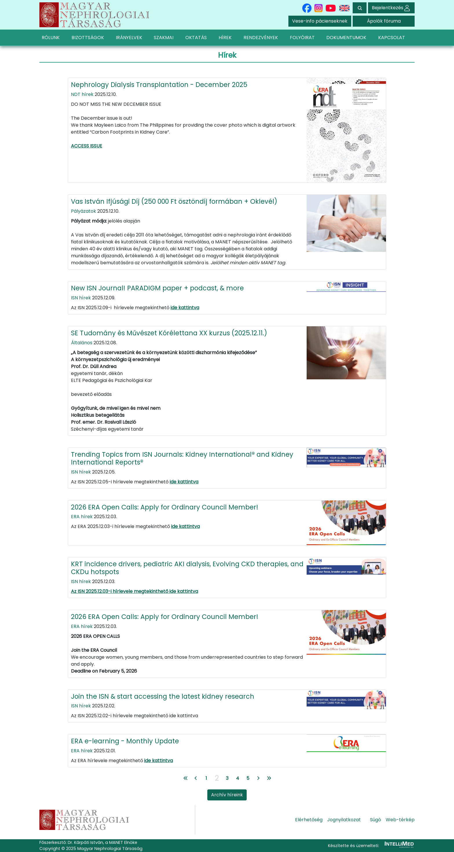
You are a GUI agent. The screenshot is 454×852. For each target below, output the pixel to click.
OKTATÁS (196, 37)
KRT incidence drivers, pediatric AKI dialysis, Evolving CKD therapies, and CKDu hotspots (187, 567)
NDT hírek (82, 94)
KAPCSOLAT (391, 37)
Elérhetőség (309, 819)
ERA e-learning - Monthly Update (125, 741)
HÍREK (225, 37)
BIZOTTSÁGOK (88, 37)
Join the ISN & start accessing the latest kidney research (162, 696)
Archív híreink (227, 794)
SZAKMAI (163, 37)
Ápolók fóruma (384, 21)
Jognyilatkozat (344, 819)
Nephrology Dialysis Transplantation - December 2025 (159, 84)
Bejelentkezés (391, 7)
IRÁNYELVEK (129, 37)
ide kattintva (185, 307)
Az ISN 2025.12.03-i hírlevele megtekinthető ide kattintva (134, 591)
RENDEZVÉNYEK (261, 37)
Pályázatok (83, 211)
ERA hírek (82, 516)
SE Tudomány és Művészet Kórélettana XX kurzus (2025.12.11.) (169, 333)
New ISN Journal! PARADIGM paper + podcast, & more (157, 288)
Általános (81, 342)
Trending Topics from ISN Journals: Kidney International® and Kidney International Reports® (182, 458)
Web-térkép (400, 819)
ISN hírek (81, 297)
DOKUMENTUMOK (346, 37)
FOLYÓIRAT (302, 37)
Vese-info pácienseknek (319, 21)
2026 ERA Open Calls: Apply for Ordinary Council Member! (164, 507)
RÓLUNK (51, 37)
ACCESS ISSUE (86, 146)
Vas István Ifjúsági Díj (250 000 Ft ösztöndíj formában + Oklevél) (174, 201)
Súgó (375, 819)
